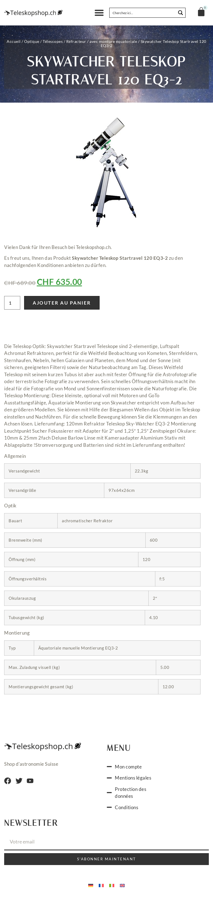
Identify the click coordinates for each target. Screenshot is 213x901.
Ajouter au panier (62, 304)
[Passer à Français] (101, 886)
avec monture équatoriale (113, 41)
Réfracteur (76, 41)
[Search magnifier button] (180, 12)
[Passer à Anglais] (122, 886)
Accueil (14, 41)
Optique (31, 41)
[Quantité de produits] (12, 304)
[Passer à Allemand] (90, 886)
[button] (99, 13)
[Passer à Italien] (111, 886)
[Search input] (143, 13)
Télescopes (53, 41)
